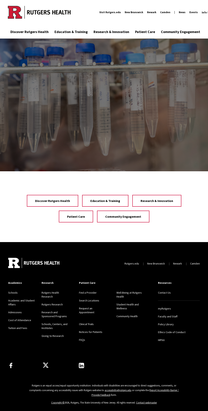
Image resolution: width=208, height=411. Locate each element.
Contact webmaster (146, 402)
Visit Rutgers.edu (110, 12)
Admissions (15, 312)
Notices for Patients (90, 332)
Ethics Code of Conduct (171, 332)
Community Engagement (180, 31)
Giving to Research (53, 336)
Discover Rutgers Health (29, 31)
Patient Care (145, 31)
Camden (165, 12)
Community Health (127, 316)
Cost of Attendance (19, 320)
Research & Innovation (111, 31)
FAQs (82, 340)
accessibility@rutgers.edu (118, 390)
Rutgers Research (52, 304)
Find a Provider (88, 292)
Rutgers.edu (131, 263)
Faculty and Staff (167, 316)
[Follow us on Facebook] (10, 365)
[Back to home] (34, 263)
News (182, 12)
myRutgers (164, 308)
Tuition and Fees (17, 328)
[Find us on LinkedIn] (81, 365)
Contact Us (164, 292)
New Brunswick (134, 12)
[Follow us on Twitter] (46, 365)
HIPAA (161, 340)
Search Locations (89, 300)
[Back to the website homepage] (39, 12)
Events (193, 12)
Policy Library (166, 324)
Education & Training (71, 31)
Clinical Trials (86, 324)
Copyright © (57, 402)
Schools (13, 292)
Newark (151, 12)
